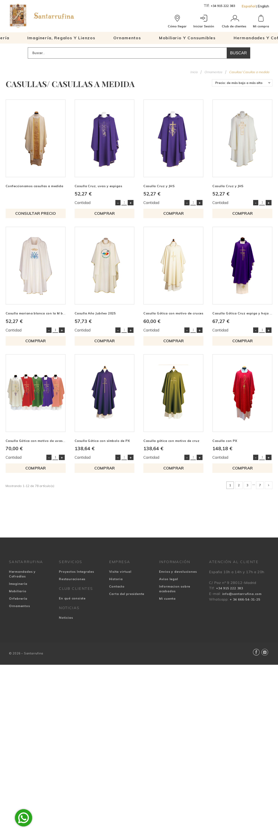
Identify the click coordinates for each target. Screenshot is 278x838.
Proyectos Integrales (76, 572)
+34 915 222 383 (223, 6)
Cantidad (83, 202)
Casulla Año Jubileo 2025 (95, 313)
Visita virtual (120, 572)
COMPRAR (104, 213)
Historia (116, 579)
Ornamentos (19, 606)
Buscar (238, 53)
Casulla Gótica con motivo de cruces (173, 313)
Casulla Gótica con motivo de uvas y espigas (42, 441)
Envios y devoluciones (178, 572)
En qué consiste (72, 598)
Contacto (117, 586)
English (263, 6)
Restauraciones (72, 579)
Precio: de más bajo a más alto (239, 83)
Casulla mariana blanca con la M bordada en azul (47, 313)
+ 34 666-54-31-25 (245, 599)
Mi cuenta (167, 599)
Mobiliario (17, 591)
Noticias (66, 618)
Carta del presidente (126, 594)
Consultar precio (35, 213)
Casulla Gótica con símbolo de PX (102, 441)
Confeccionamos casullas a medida (34, 186)
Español (249, 6)
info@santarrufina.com (242, 594)
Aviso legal (168, 579)
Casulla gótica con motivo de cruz (171, 441)
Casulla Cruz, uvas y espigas (98, 186)
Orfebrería (18, 599)
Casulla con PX (224, 441)
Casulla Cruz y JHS (159, 186)
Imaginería (18, 584)
